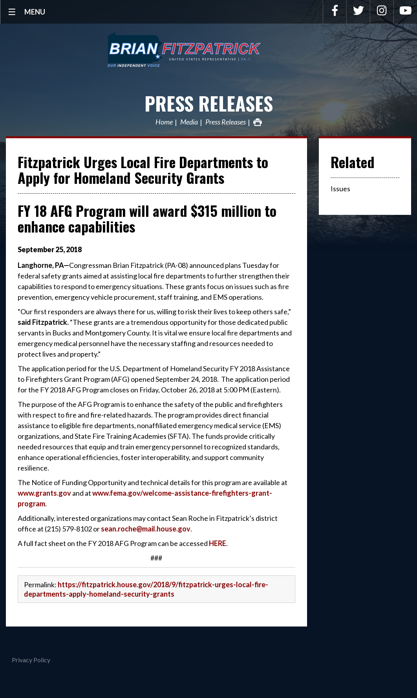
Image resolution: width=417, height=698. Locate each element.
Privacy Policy (31, 659)
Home (164, 122)
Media (189, 122)
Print (257, 122)
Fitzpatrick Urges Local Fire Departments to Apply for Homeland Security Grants (143, 169)
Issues (340, 188)
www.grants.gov (44, 493)
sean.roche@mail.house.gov (145, 528)
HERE (217, 543)
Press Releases (208, 103)
